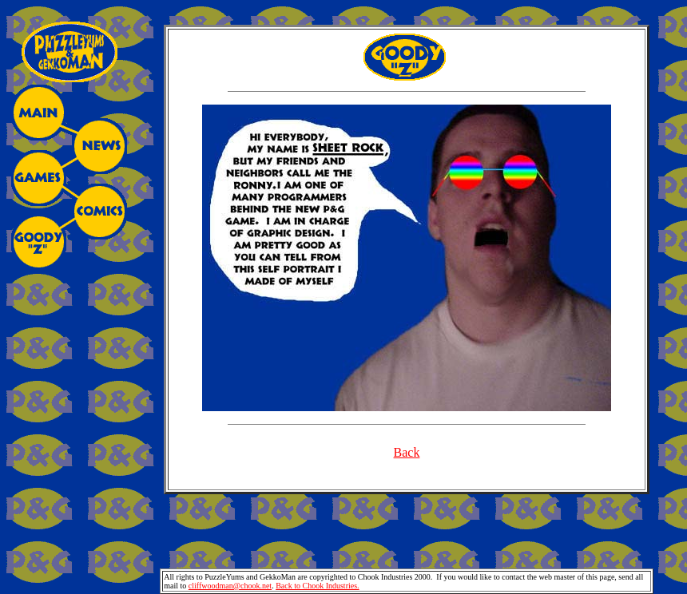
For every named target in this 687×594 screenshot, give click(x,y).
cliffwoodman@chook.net (230, 585)
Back (407, 452)
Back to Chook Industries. (317, 585)
